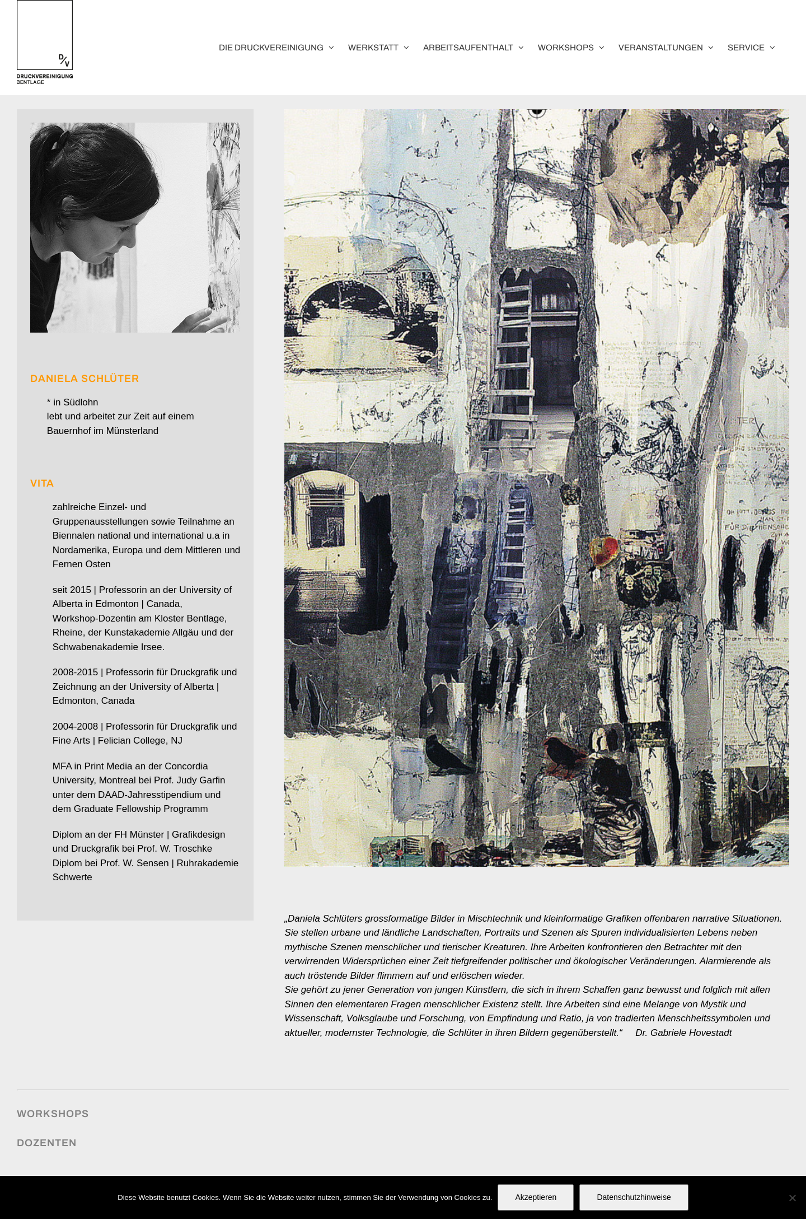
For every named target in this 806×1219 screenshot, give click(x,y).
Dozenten (47, 1142)
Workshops (53, 1113)
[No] (792, 1197)
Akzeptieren (535, 1197)
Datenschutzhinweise (634, 1197)
